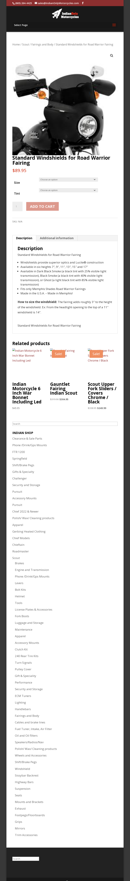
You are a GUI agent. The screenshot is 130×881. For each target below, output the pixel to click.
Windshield (22, 760)
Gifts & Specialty (23, 463)
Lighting (20, 693)
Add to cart (42, 197)
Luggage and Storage (29, 614)
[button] (112, 47)
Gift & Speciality (25, 667)
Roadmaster (20, 542)
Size (17, 174)
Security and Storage (26, 476)
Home (16, 35)
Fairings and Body (42, 35)
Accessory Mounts (24, 489)
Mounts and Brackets (29, 793)
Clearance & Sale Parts (27, 429)
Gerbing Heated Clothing (29, 522)
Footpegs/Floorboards (30, 806)
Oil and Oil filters (26, 726)
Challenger (19, 469)
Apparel (17, 516)
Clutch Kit (21, 640)
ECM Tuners (23, 687)
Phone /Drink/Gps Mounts (29, 436)
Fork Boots (22, 607)
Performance (23, 673)
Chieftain (18, 536)
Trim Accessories (26, 826)
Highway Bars (24, 773)
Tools (18, 594)
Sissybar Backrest (26, 766)
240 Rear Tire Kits (26, 647)
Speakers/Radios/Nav (29, 733)
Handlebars (23, 700)
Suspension (22, 780)
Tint (17, 184)
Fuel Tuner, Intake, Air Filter (33, 720)
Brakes (19, 554)
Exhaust (20, 799)
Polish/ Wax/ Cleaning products (33, 509)
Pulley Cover (23, 660)
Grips (18, 813)
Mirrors (20, 819)
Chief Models (21, 529)
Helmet (20, 587)
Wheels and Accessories (31, 746)
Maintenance (23, 620)
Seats (18, 786)
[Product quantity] (17, 197)
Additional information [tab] (57, 229)
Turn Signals (23, 654)
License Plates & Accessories (33, 600)
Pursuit (17, 483)
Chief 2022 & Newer (25, 502)
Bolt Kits (20, 581)
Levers (19, 574)
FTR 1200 (18, 443)
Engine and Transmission (32, 561)
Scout (25, 35)
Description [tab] (24, 229)
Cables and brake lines (30, 713)
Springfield (19, 449)
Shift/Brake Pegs (23, 456)
